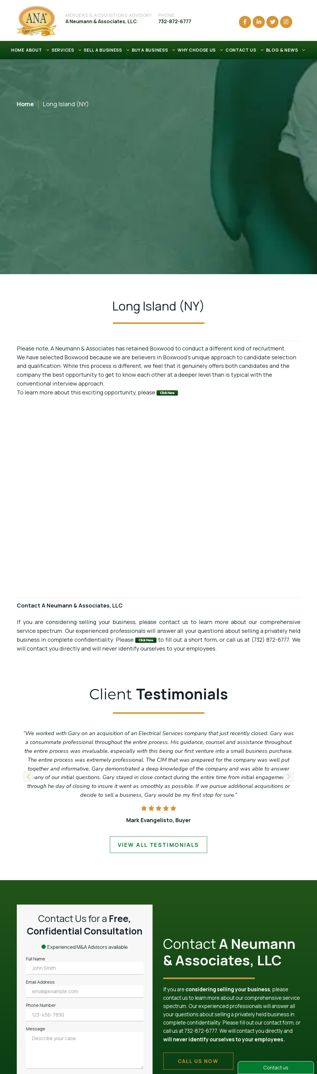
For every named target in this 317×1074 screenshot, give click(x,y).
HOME (17, 50)
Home (25, 104)
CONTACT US (245, 50)
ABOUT (38, 50)
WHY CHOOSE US (201, 50)
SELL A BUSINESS (107, 50)
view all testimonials (158, 844)
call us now (198, 1061)
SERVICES (67, 50)
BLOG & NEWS (286, 50)
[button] (289, 777)
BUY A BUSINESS (154, 50)
